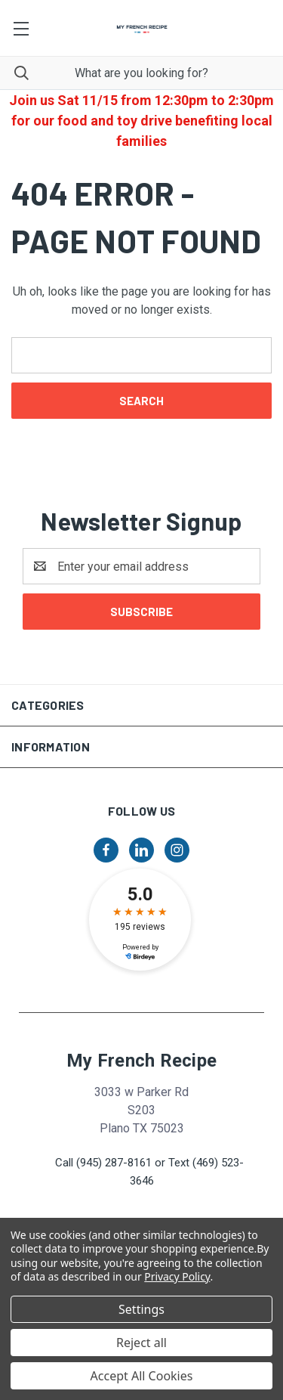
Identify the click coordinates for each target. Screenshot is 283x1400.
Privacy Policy (177, 1276)
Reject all (141, 1342)
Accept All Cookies (142, 1375)
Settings (141, 1309)
